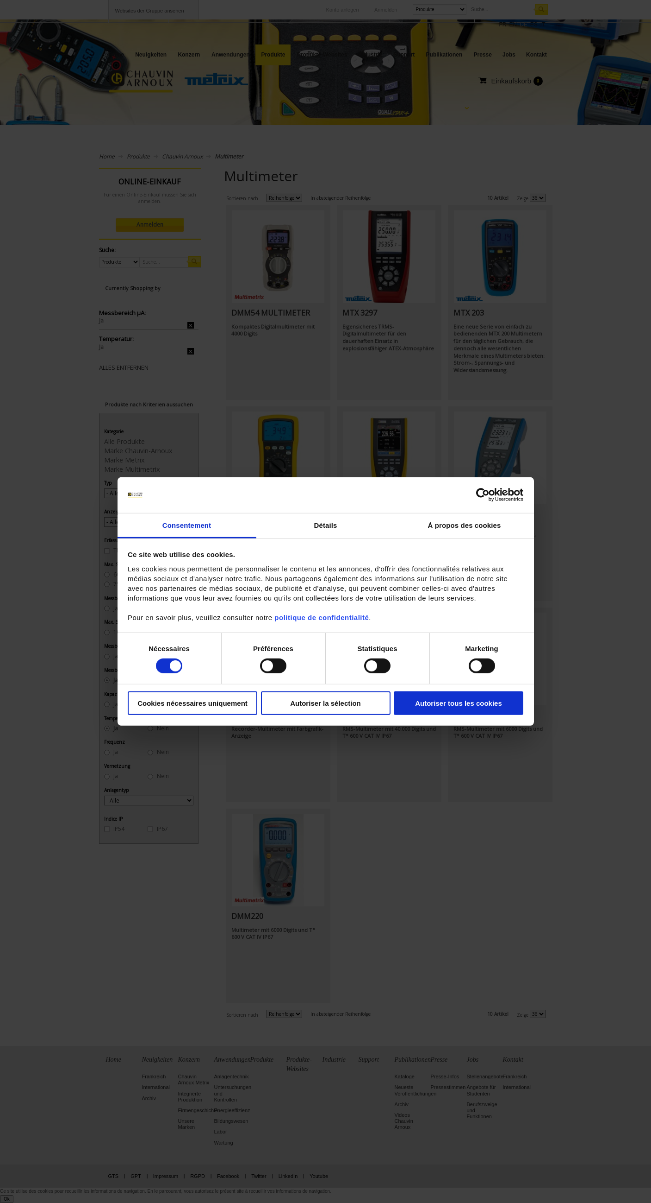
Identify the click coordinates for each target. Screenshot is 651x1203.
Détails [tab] (325, 525)
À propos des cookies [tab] (464, 525)
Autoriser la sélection (325, 703)
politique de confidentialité (321, 617)
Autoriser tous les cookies (458, 703)
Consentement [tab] (186, 525)
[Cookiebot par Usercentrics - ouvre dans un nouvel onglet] (482, 495)
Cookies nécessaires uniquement (192, 703)
